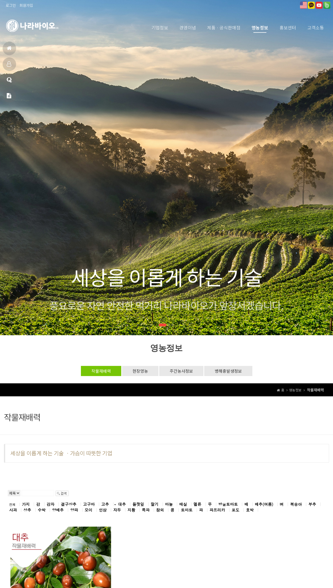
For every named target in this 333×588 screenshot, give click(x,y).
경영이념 (187, 27)
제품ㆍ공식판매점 (223, 27)
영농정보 (260, 27)
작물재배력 (101, 371)
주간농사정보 (181, 371)
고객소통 (315, 27)
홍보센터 (287, 27)
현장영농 (140, 371)
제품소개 (9, 66)
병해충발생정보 (228, 371)
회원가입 (26, 5)
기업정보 (159, 27)
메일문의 (9, 98)
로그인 (11, 5)
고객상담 (9, 82)
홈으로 (9, 50)
